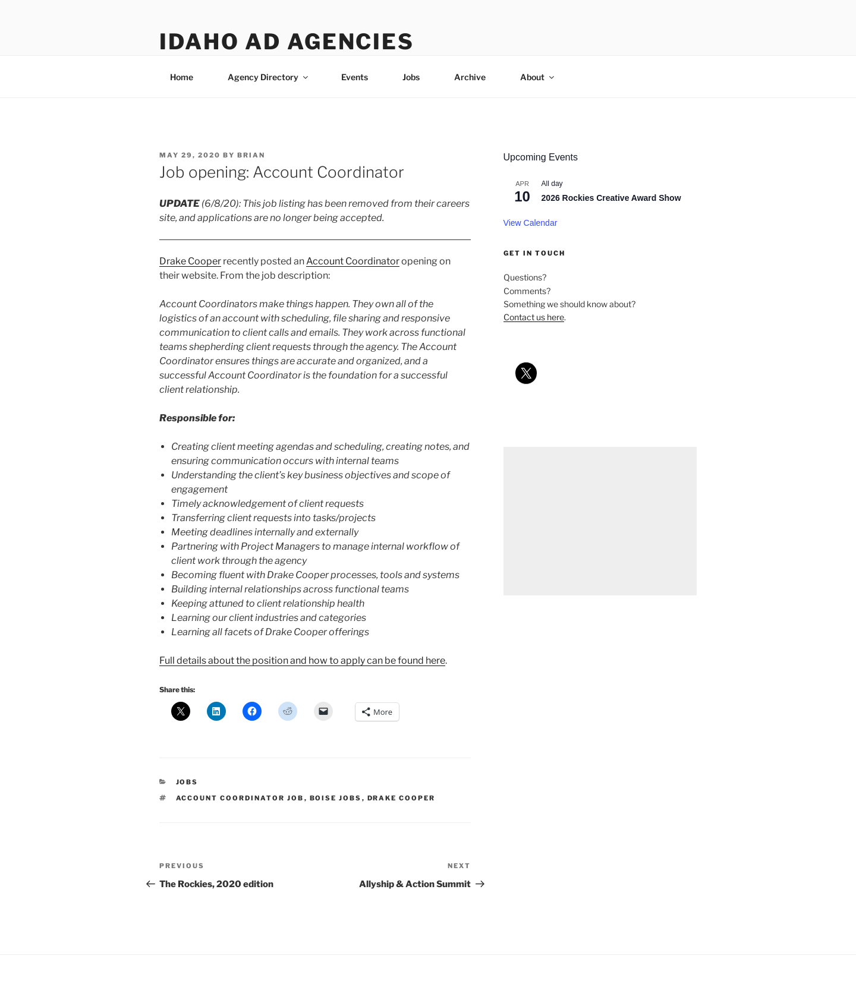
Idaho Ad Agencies (286, 42)
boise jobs (336, 798)
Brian (251, 155)
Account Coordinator (352, 261)
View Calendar (530, 223)
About (538, 77)
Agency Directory (269, 77)
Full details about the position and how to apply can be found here (302, 660)
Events (354, 77)
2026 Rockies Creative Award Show (611, 198)
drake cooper (401, 798)
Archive (470, 77)
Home (181, 77)
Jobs (411, 77)
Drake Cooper (190, 261)
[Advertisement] (600, 521)
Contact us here (533, 317)
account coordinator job (240, 798)
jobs (187, 782)
